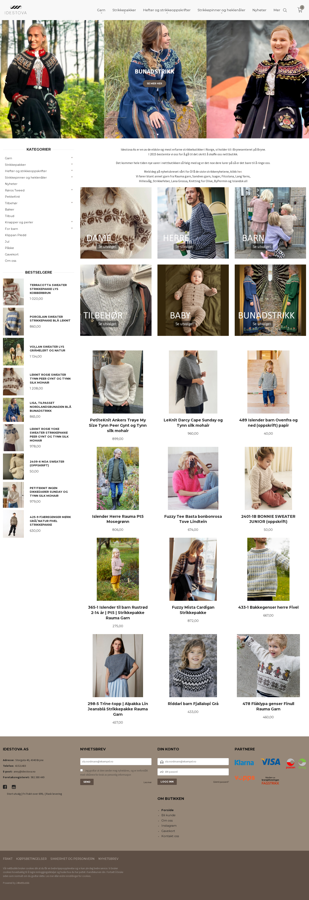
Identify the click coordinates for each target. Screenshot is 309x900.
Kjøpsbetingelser (31, 859)
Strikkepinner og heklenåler (26, 177)
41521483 (20, 766)
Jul (7, 241)
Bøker (9, 209)
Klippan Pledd (15, 235)
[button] (304, 79)
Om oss (10, 261)
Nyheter (11, 184)
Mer (277, 10)
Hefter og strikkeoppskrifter (26, 171)
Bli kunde (168, 815)
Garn (8, 158)
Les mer (148, 782)
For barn (11, 229)
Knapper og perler (19, 222)
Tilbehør (11, 203)
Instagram (169, 825)
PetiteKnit (12, 196)
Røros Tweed (14, 190)
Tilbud (9, 216)
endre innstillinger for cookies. (75, 876)
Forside (167, 810)
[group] (154, 79)
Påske (9, 248)
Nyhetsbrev (108, 859)
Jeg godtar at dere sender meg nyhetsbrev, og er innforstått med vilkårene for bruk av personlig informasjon (114, 773)
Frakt (7, 859)
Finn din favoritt (154, 110)
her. (239, 171)
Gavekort (12, 254)
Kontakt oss (170, 836)
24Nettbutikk (22, 883)
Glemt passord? (221, 781)
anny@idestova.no (24, 771)
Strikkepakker (15, 165)
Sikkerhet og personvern (72, 859)
